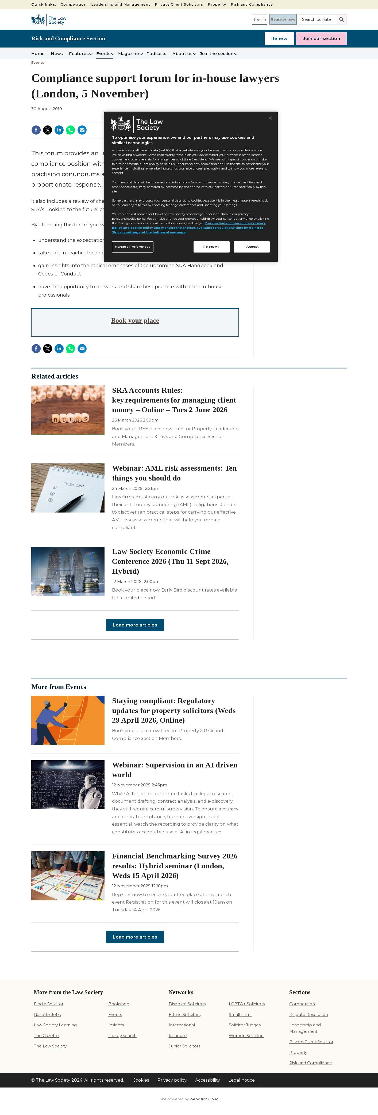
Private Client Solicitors (179, 4)
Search (342, 19)
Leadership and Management (120, 4)
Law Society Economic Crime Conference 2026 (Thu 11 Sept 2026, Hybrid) (170, 561)
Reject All (211, 247)
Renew (279, 38)
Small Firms (240, 1014)
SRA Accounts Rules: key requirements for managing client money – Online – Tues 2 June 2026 (174, 400)
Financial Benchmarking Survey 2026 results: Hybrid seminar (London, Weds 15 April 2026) (175, 866)
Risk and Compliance (252, 4)
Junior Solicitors (184, 1046)
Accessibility (207, 1080)
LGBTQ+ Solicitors (247, 1003)
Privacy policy (172, 1080)
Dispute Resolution (308, 1014)
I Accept (252, 247)
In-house (178, 1035)
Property (217, 4)
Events (37, 63)
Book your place (135, 320)
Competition (74, 4)
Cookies (141, 1080)
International (182, 1024)
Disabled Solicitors (187, 1003)
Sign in (244, 19)
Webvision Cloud (204, 1099)
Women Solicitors (246, 1035)
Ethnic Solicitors (184, 1014)
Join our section (321, 38)
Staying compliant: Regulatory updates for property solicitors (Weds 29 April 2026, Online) (174, 710)
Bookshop (118, 1003)
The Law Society (50, 1046)
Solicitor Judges (245, 1024)
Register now (278, 19)
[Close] (270, 118)
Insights (116, 1024)
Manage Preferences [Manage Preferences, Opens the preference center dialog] (133, 247)
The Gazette (46, 1035)
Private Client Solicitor (311, 1041)
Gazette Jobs (47, 1014)
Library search (122, 1035)
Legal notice (242, 1080)
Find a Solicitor (48, 1003)
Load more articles (135, 625)
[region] (191, 187)
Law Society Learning (55, 1024)
